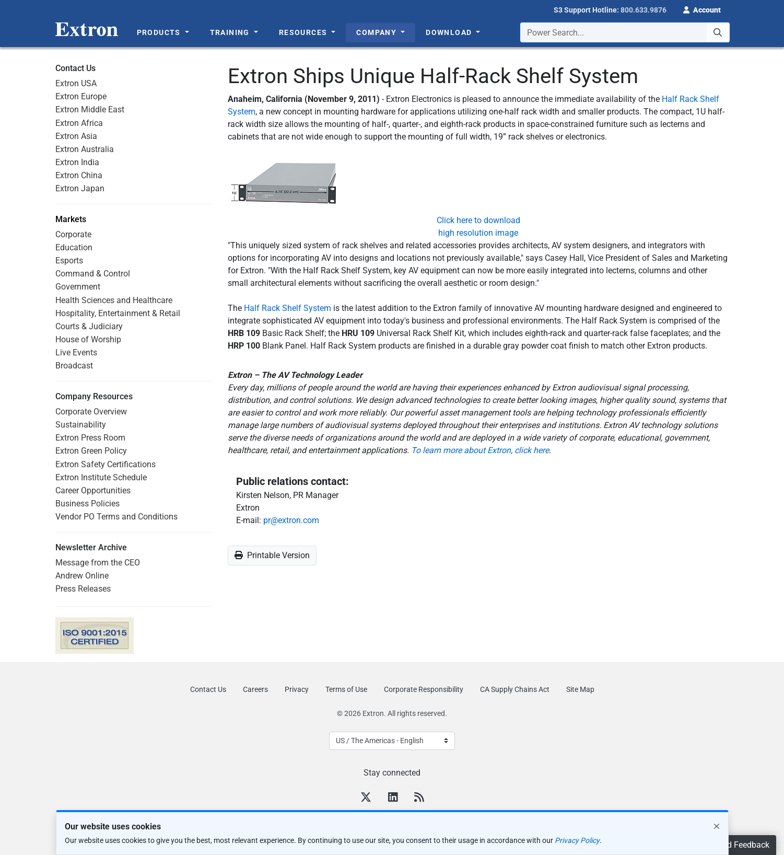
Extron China (78, 175)
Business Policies (87, 504)
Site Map (580, 689)
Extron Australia (84, 149)
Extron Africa (79, 123)
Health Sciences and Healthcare (113, 300)
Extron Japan (79, 188)
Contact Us (208, 689)
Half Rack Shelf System (287, 308)
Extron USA (76, 83)
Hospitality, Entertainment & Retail (117, 313)
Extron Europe (81, 96)
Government (77, 287)
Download (450, 32)
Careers (255, 689)
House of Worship (88, 339)
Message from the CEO (97, 563)
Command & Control (92, 274)
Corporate (73, 234)
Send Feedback (741, 845)
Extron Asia (76, 136)
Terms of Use (346, 689)
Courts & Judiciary (89, 326)
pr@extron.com (291, 520)
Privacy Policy (577, 840)
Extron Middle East (89, 109)
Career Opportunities (93, 490)
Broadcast (74, 366)
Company (377, 32)
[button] (702, 9)
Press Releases (83, 589)
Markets (70, 219)
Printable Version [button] (272, 555)
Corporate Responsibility (423, 689)
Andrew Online (82, 576)
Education (73, 247)
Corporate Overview (91, 412)
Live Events (76, 352)
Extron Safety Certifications (105, 464)
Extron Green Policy (91, 451)
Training (231, 32)
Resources (304, 32)
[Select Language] (392, 741)
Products (160, 32)
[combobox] (625, 32)
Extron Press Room (90, 438)
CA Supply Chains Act (514, 689)
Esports (69, 260)
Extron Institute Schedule (101, 477)
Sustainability (80, 425)
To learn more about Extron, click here (480, 450)
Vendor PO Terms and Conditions (116, 517)
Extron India (77, 162)
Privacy (297, 689)
